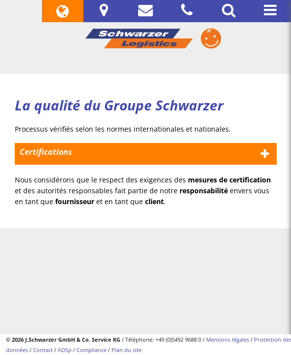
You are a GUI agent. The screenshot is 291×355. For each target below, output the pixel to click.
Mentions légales (227, 339)
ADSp (65, 350)
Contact (43, 350)
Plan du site (126, 350)
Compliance (91, 350)
